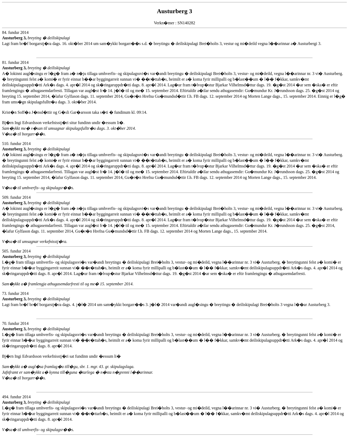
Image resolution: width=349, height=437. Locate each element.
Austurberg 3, (15, 38)
